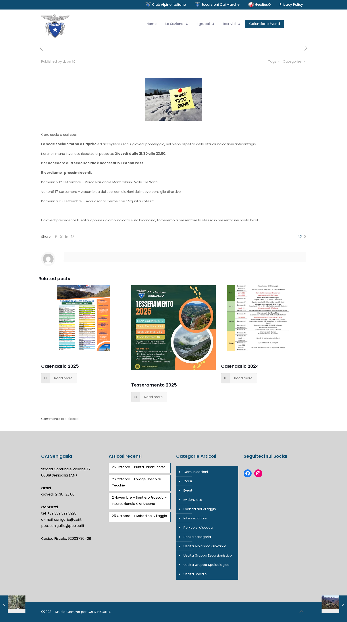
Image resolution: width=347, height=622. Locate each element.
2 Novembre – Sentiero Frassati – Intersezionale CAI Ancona (139, 500)
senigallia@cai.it (68, 519)
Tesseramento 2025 (154, 385)
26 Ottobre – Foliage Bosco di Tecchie (136, 482)
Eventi (188, 490)
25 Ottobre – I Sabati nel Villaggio (139, 515)
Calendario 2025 (60, 366)
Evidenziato (192, 499)
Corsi (187, 481)
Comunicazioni (195, 471)
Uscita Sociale (195, 574)
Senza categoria (197, 536)
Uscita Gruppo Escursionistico (207, 555)
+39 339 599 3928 (62, 513)
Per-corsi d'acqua (198, 527)
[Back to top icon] (301, 611)
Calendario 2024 (240, 366)
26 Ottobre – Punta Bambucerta (139, 467)
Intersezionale (195, 518)
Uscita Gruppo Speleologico (206, 564)
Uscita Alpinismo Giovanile (204, 546)
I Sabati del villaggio (199, 509)
